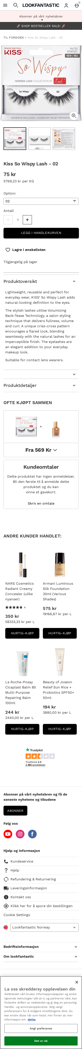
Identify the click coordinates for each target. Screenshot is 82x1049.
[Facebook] (32, 837)
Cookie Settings (16, 915)
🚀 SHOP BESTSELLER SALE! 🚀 (41, 26)
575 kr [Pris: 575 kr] (49, 608)
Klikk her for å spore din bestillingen (38, 906)
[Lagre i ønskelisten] (25, 249)
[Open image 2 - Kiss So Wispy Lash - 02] (39, 138)
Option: (9, 193)
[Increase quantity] (27, 219)
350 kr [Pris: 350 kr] (12, 616)
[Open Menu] (5, 5)
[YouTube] (7, 837)
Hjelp (11, 870)
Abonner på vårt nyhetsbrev (41, 16)
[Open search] (15, 5)
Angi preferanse (41, 1028)
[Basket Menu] (77, 5)
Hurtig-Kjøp (25, 635)
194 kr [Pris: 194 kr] (49, 707)
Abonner (15, 811)
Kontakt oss (17, 897)
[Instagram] (20, 837)
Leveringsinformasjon (25, 888)
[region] (41, 1012)
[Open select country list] (44, 927)
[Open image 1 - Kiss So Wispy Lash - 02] (14, 138)
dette (32, 1019)
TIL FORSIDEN (13, 37)
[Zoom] (74, 115)
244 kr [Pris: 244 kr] (12, 712)
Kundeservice (18, 861)
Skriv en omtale (41, 503)
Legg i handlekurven (41, 233)
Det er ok (41, 1040)
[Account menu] (66, 5)
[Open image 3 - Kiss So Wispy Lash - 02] (63, 138)
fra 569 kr (41, 450)
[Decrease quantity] (8, 219)
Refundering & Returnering (29, 879)
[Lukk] (77, 982)
